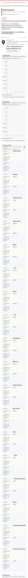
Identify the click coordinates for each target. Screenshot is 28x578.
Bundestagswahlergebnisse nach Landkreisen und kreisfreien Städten (12, 32)
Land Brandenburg (9, 39)
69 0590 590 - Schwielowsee (11, 42)
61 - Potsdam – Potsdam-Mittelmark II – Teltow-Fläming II (17, 41)
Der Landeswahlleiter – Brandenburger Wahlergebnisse (14, 2)
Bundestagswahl (8, 10)
